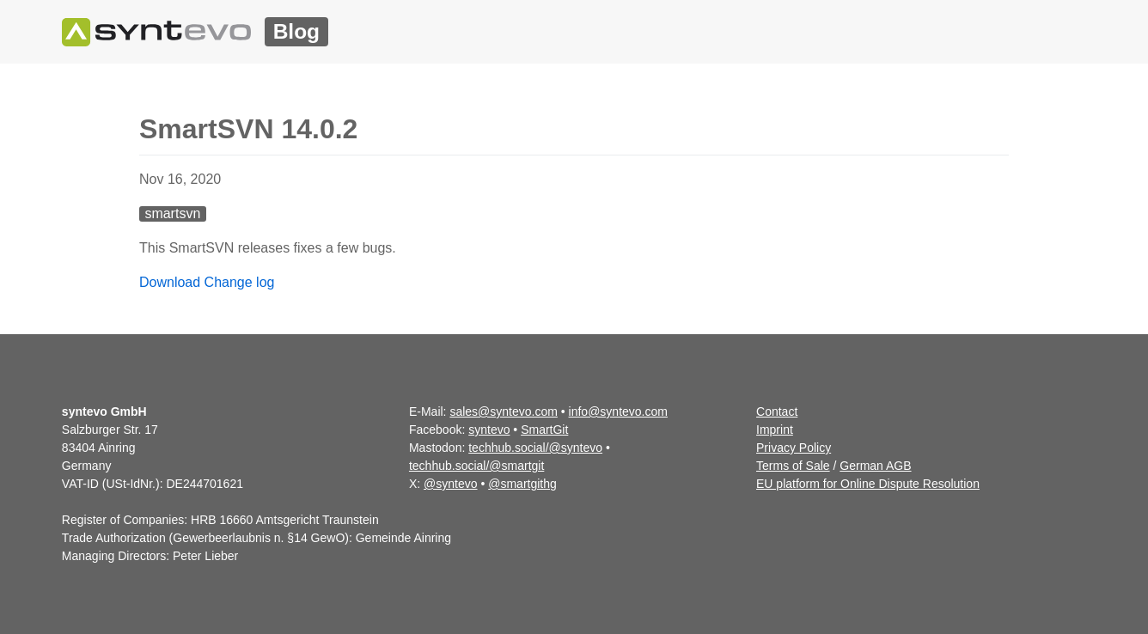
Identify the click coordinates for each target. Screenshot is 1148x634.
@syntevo (450, 484)
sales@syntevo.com (503, 411)
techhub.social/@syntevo (535, 447)
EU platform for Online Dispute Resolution (868, 484)
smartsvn (172, 213)
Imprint (774, 429)
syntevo (489, 429)
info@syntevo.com (618, 411)
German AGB (875, 465)
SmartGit (544, 429)
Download (169, 282)
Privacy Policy (793, 447)
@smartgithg (522, 484)
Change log (240, 282)
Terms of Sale (793, 465)
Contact (776, 411)
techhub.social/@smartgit (476, 465)
